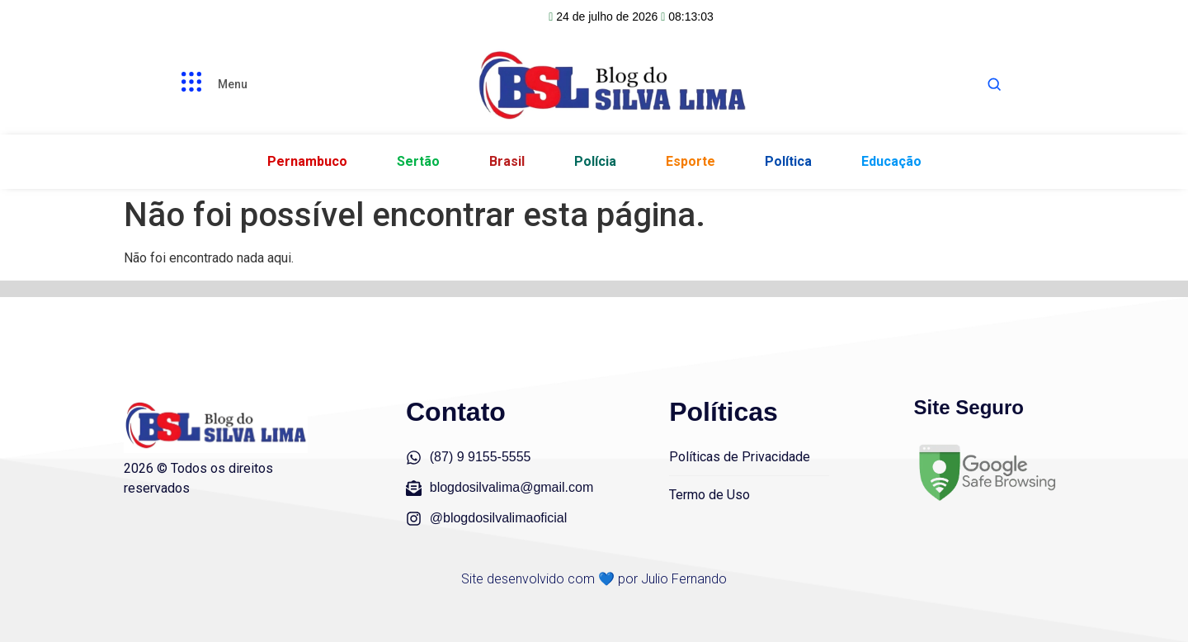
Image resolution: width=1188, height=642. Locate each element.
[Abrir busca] (994, 84)
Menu (233, 84)
